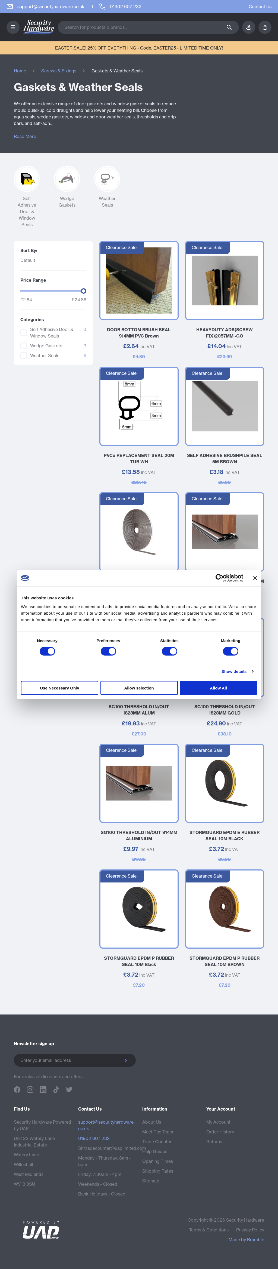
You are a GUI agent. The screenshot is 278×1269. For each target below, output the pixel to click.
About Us (151, 1122)
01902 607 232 (94, 1138)
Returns (214, 1141)
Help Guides (154, 1151)
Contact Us (260, 6)
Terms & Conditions (209, 1230)
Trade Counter (157, 1141)
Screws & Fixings (58, 70)
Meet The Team (157, 1132)
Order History (220, 1132)
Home (20, 70)
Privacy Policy (250, 1230)
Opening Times (157, 1161)
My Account (218, 1122)
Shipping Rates (157, 1171)
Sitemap (150, 1181)
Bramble (255, 1239)
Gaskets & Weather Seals (117, 70)
